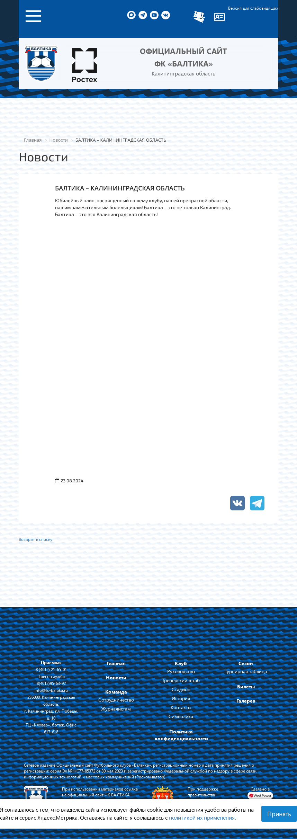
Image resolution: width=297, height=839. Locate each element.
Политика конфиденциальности (181, 735)
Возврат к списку (35, 539)
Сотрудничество (116, 699)
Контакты (181, 707)
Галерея (245, 700)
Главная (116, 663)
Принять (279, 814)
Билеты (246, 686)
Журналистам (116, 708)
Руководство (181, 671)
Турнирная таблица (246, 671)
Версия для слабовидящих (253, 8)
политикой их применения (202, 817)
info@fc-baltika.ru (51, 690)
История (181, 698)
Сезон (245, 663)
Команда (116, 691)
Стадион (181, 689)
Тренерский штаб (181, 680)
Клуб (181, 663)
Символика (181, 716)
